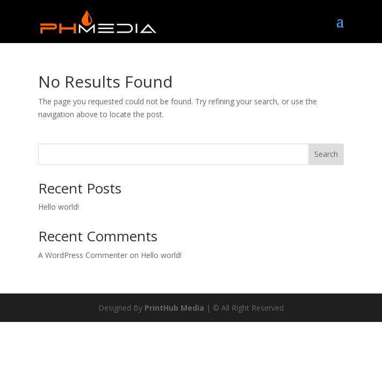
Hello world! (58, 207)
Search (326, 154)
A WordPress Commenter (82, 255)
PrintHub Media (174, 308)
